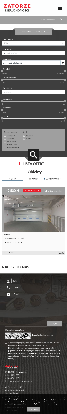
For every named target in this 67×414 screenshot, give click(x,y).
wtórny (28, 138)
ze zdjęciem (11, 135)
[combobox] (31, 62)
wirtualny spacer (13, 148)
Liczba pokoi (7, 99)
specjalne (10, 138)
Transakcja (7, 49)
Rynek (25, 132)
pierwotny (29, 135)
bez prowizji (11, 142)
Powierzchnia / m (9, 77)
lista (12, 178)
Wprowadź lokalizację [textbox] (12, 63)
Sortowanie (53, 178)
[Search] (52, 19)
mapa (33, 178)
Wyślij (54, 323)
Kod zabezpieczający (14, 330)
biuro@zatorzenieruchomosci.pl (19, 381)
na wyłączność (12, 145)
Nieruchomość (8, 39)
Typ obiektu (7, 88)
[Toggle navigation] (60, 8)
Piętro (5, 116)
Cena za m (7, 108)
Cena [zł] (6, 69)
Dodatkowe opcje (10, 132)
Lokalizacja (7, 59)
